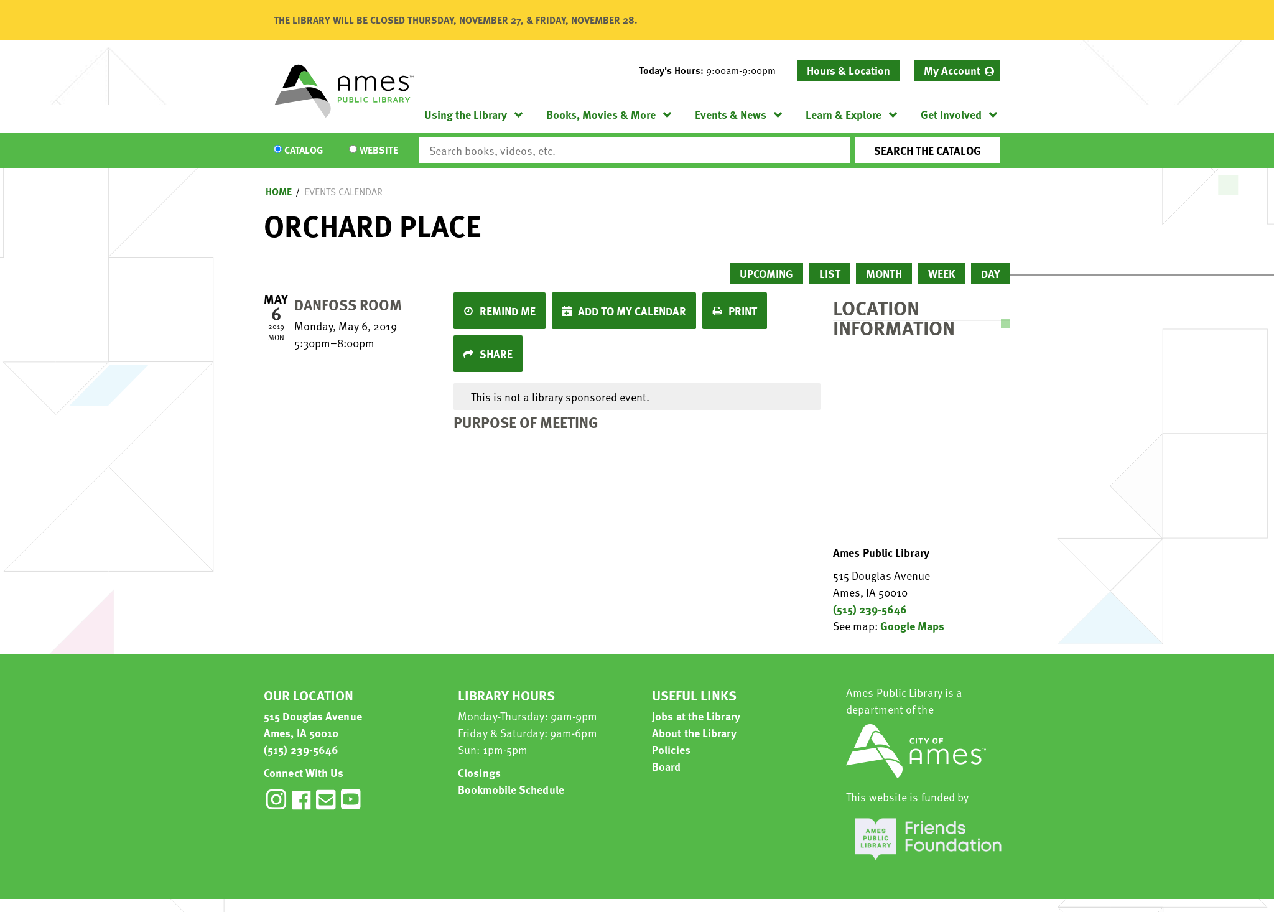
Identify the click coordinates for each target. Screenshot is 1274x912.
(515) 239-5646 (870, 608)
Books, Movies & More (601, 114)
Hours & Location (848, 70)
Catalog (303, 150)
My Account (952, 70)
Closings (479, 772)
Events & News (730, 114)
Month (884, 273)
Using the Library (465, 114)
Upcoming (766, 273)
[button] (712, 70)
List (829, 273)
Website (379, 150)
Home (279, 191)
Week (942, 273)
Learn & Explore (843, 114)
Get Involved (951, 114)
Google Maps (912, 625)
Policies (671, 749)
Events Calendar (343, 191)
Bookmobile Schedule (511, 789)
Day (990, 273)
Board (666, 766)
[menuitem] (957, 70)
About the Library (694, 732)
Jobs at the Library (696, 715)
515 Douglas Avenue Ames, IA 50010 (313, 724)
